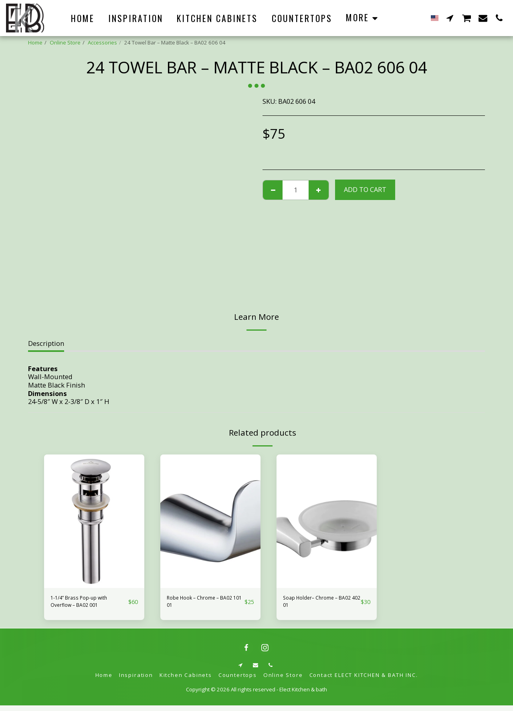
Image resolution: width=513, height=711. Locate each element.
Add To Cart (365, 189)
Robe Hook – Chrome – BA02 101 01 (202, 604)
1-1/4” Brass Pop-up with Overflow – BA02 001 (88, 604)
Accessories (102, 42)
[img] (94, 521)
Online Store (65, 42)
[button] (450, 17)
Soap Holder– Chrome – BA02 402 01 (320, 604)
